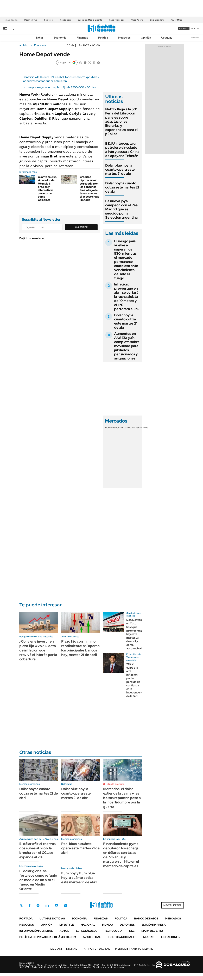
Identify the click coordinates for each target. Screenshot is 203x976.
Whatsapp (65, 905)
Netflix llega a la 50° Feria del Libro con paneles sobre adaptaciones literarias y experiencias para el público (121, 121)
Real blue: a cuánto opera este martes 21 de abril (80, 848)
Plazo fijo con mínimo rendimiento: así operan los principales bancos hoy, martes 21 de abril (80, 648)
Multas (148, 937)
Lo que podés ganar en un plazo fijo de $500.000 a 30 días (59, 87)
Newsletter (195, 37)
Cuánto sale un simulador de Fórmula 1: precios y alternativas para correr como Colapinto (47, 188)
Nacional (88, 924)
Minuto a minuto (115, 783)
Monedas (110, 427)
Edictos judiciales (122, 937)
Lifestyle (66, 924)
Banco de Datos (146, 918)
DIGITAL (63, 948)
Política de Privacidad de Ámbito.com (47, 937)
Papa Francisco (116, 20)
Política (103, 37)
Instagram (38, 905)
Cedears (143, 427)
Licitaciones (170, 937)
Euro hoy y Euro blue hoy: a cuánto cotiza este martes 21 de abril (79, 877)
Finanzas (82, 37)
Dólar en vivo (30, 20)
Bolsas (119, 427)
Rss (132, 931)
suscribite (184, 28)
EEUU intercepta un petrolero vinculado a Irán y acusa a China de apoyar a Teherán (122, 149)
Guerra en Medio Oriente (90, 20)
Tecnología (113, 931)
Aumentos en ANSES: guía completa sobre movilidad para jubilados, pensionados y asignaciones (127, 346)
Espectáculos (86, 931)
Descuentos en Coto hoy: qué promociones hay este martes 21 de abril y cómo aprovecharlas (135, 634)
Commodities (131, 427)
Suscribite (81, 227)
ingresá (195, 28)
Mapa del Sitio (152, 931)
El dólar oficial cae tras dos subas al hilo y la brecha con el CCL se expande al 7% (37, 850)
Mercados (173, 918)
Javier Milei (176, 20)
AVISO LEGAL (92, 937)
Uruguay (166, 37)
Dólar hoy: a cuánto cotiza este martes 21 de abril (122, 187)
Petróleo (48, 20)
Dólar (39, 37)
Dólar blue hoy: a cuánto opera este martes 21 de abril (120, 169)
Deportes (127, 924)
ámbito (23, 45)
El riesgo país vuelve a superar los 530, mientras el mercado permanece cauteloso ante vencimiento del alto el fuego (126, 259)
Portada (26, 918)
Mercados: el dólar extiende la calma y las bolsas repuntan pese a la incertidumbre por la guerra (122, 798)
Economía (60, 37)
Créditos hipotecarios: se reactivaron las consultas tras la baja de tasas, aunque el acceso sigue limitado (89, 188)
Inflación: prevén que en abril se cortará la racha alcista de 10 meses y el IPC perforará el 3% (126, 296)
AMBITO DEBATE (134, 948)
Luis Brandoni (157, 20)
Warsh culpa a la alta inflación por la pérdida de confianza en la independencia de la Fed (135, 680)
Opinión (146, 37)
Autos (64, 931)
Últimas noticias (52, 918)
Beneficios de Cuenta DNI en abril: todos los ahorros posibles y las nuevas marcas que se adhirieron (61, 79)
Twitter (21, 905)
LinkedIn (47, 905)
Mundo (107, 924)
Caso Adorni (137, 20)
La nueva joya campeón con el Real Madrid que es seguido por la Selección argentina (121, 209)
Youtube (56, 905)
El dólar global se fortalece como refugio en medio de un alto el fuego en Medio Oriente (38, 880)
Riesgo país (65, 20)
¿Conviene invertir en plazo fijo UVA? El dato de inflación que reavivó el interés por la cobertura (38, 650)
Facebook (29, 905)
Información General (36, 931)
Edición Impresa (154, 924)
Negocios (124, 37)
